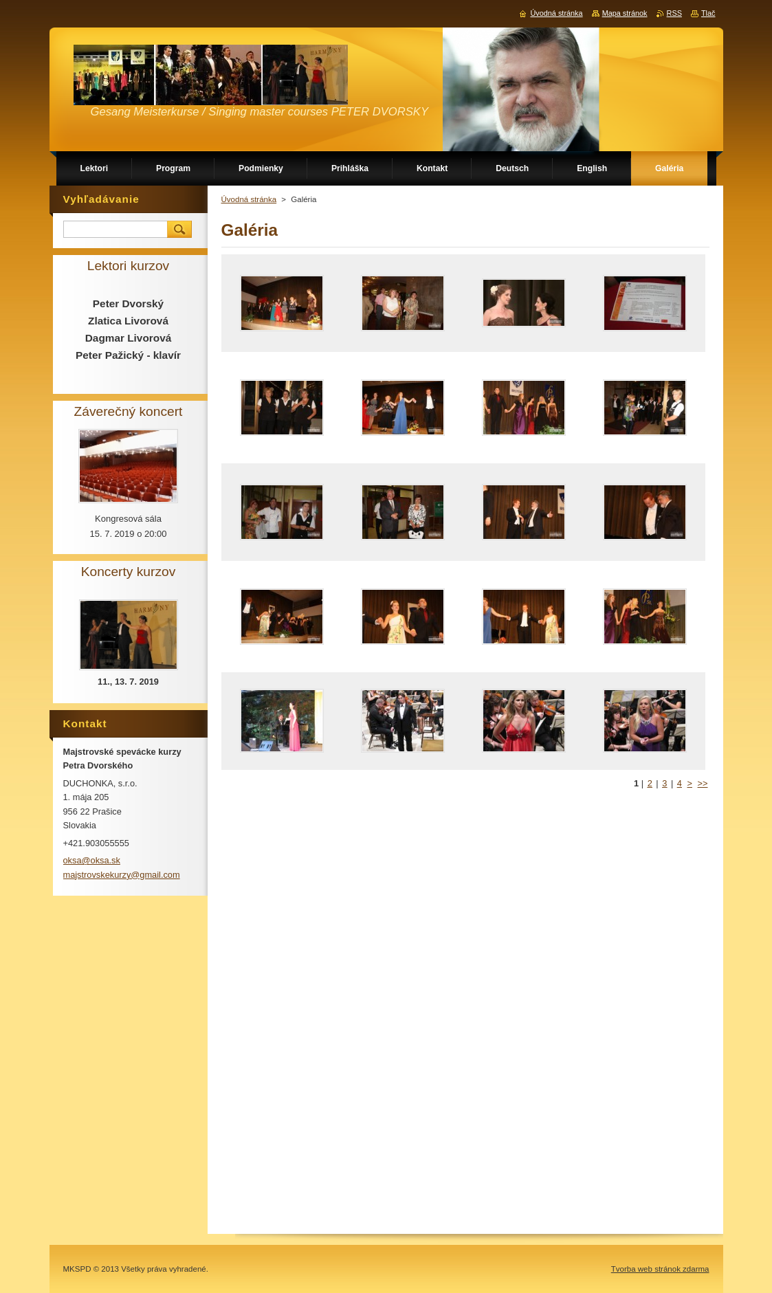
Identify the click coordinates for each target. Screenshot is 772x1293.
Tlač (708, 13)
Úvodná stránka (249, 199)
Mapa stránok (625, 13)
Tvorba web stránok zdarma (660, 1269)
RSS (674, 13)
